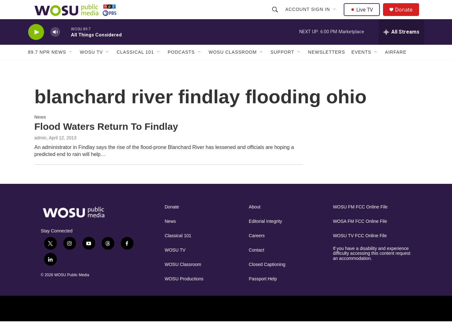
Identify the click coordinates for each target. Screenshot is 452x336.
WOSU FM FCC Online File (360, 221)
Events (361, 66)
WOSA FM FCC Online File (360, 235)
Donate (408, 16)
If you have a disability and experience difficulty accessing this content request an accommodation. (371, 268)
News (40, 131)
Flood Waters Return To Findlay (106, 141)
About (255, 221)
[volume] (55, 46)
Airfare (395, 66)
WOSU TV (91, 66)
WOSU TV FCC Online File (360, 250)
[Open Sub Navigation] (335, 16)
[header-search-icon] (276, 17)
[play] (36, 46)
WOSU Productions (184, 293)
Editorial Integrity (265, 235)
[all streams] (401, 46)
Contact (256, 264)
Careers (257, 250)
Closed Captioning (267, 279)
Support (282, 66)
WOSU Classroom (233, 66)
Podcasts (181, 66)
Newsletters (326, 66)
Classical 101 (135, 66)
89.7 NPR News (47, 66)
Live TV (364, 16)
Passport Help (263, 293)
